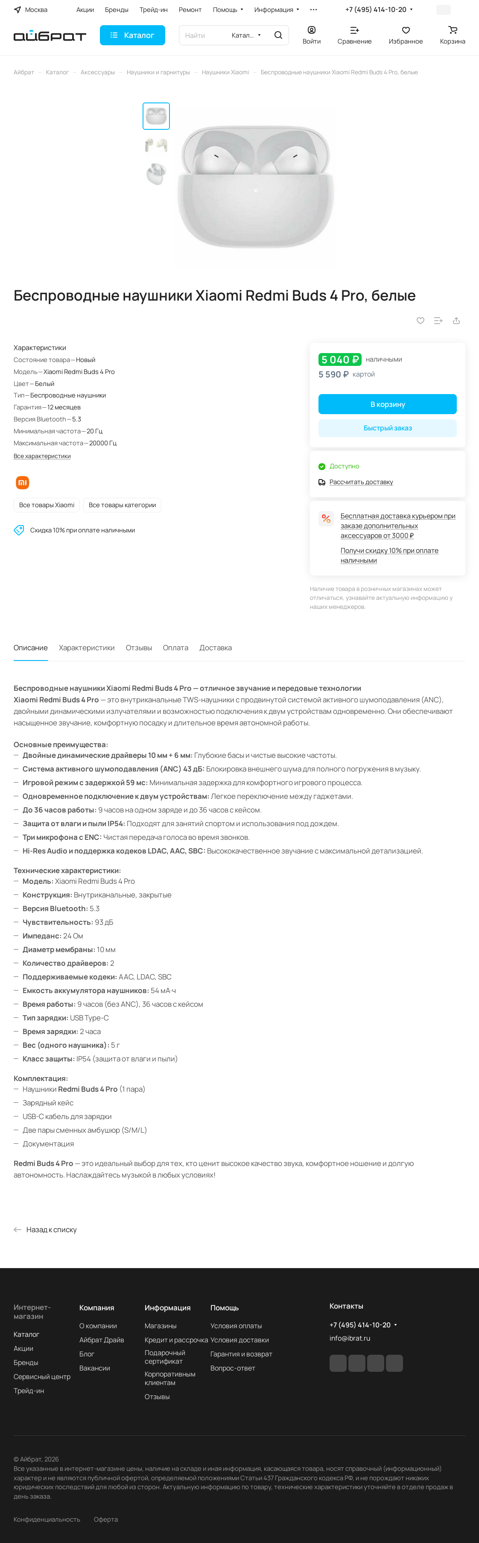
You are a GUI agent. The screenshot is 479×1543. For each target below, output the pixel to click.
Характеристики (87, 647)
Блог (86, 1354)
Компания (96, 1307)
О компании (98, 1325)
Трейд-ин (29, 1390)
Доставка (215, 647)
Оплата (175, 647)
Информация (168, 1307)
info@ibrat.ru (350, 1338)
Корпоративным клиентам (170, 1378)
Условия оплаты (236, 1325)
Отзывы (139, 647)
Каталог (26, 1334)
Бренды (26, 1362)
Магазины (161, 1325)
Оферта (106, 1519)
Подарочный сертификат (165, 1357)
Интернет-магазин (32, 1311)
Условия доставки (239, 1339)
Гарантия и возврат (241, 1354)
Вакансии (94, 1368)
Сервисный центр (42, 1376)
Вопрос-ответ (232, 1368)
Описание (31, 647)
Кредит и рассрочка (176, 1339)
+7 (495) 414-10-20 (375, 10)
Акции (23, 1348)
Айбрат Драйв (101, 1339)
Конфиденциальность (47, 1519)
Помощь (224, 1307)
